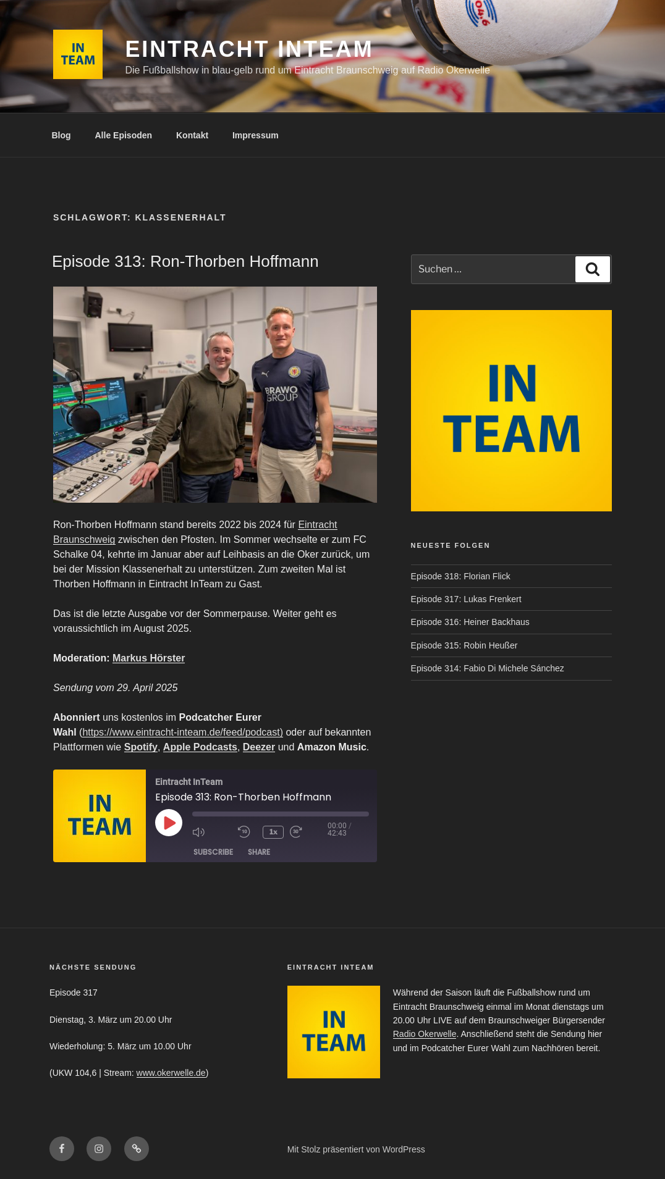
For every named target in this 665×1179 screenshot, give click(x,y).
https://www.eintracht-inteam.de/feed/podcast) (182, 732)
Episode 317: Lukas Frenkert (466, 599)
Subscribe (213, 852)
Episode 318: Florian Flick (460, 576)
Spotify (141, 747)
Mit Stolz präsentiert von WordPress (356, 1149)
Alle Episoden (124, 135)
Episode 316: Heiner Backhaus (470, 622)
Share (259, 852)
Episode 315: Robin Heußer (464, 645)
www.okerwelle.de (171, 1073)
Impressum (255, 135)
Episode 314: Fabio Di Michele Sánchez (487, 668)
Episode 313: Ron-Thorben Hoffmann (185, 261)
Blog (61, 135)
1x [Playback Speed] (274, 831)
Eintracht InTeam (249, 49)
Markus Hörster (148, 658)
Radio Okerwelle (425, 1034)
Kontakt (192, 135)
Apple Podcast (197, 747)
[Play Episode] (168, 822)
